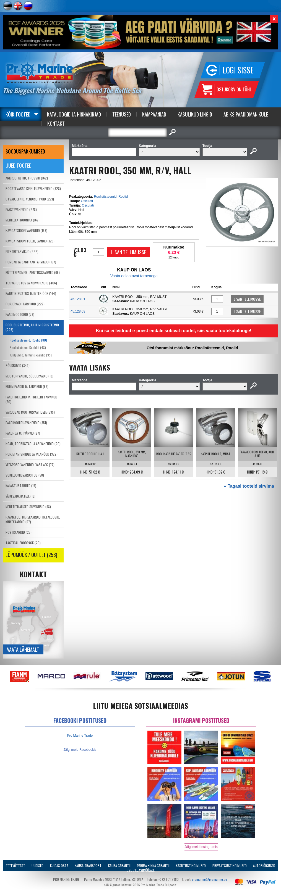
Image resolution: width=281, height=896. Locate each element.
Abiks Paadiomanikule (245, 114)
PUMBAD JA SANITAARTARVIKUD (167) (31, 262)
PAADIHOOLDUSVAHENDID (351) (26, 422)
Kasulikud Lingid (195, 114)
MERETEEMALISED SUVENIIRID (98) (28, 506)
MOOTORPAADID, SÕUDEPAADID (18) (29, 376)
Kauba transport (88, 865)
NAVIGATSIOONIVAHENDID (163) (26, 230)
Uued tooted (19, 165)
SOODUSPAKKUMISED (25, 151)
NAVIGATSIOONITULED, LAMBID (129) (30, 241)
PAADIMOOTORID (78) (20, 314)
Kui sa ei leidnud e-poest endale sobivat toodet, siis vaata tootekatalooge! (173, 330)
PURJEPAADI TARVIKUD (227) (25, 304)
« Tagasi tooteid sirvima (249, 486)
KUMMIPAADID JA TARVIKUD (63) (27, 386)
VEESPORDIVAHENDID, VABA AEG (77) (30, 464)
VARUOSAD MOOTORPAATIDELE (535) (30, 412)
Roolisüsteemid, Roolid (111, 197)
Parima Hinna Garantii (153, 865)
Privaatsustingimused (229, 865)
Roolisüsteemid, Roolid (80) (28, 340)
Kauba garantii (119, 865)
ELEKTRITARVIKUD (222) (22, 251)
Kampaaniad (154, 114)
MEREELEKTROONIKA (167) (23, 220)
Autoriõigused (264, 865)
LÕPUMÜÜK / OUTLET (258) (31, 554)
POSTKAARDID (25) (19, 532)
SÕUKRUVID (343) (18, 365)
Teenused (121, 114)
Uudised (37, 865)
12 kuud (173, 257)
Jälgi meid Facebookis (80, 750)
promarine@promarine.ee (209, 879)
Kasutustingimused (191, 865)
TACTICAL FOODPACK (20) (23, 542)
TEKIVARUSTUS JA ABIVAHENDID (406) (31, 283)
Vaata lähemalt (23, 649)
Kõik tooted (18, 114)
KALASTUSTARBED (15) (21, 485)
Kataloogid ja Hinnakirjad (74, 114)
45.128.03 (78, 311)
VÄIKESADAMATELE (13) (20, 496)
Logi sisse (238, 70)
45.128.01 (78, 299)
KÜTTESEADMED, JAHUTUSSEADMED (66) (33, 272)
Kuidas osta (59, 865)
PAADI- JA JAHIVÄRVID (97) (23, 433)
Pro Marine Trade (80, 736)
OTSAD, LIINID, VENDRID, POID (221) (30, 199)
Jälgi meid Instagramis (200, 847)
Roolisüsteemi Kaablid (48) (28, 347)
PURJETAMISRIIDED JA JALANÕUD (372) (32, 454)
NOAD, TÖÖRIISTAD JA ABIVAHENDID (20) (33, 443)
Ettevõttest (15, 865)
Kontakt (56, 123)
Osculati (87, 201)
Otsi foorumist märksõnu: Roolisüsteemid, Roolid (192, 348)
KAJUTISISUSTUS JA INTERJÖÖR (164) (31, 293)
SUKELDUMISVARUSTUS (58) (25, 475)
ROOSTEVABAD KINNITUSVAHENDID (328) (33, 188)
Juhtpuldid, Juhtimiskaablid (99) (31, 355)
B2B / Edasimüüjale (141, 870)
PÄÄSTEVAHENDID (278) (21, 209)
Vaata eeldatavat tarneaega (134, 276)
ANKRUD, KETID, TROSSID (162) (27, 178)
